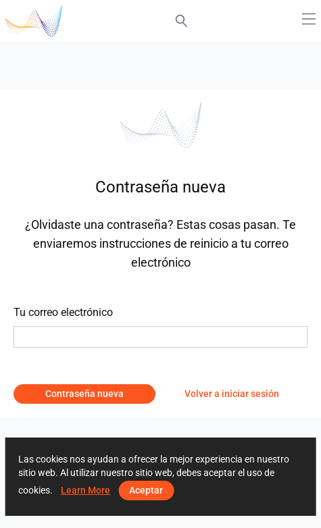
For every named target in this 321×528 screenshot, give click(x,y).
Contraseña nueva (84, 393)
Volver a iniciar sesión (231, 393)
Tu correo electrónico (63, 312)
